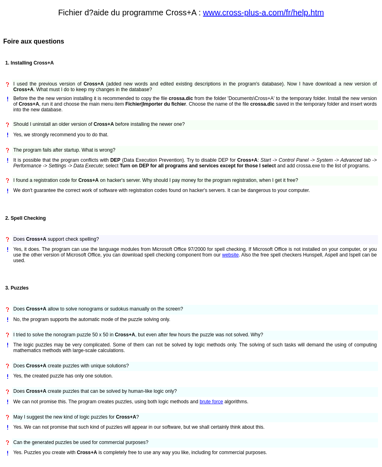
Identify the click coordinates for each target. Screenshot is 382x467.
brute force (211, 401)
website (230, 255)
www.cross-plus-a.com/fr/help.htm (263, 12)
